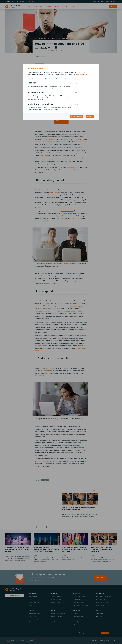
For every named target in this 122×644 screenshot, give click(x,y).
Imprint (86, 74)
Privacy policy (79, 74)
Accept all (89, 116)
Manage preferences (76, 116)
